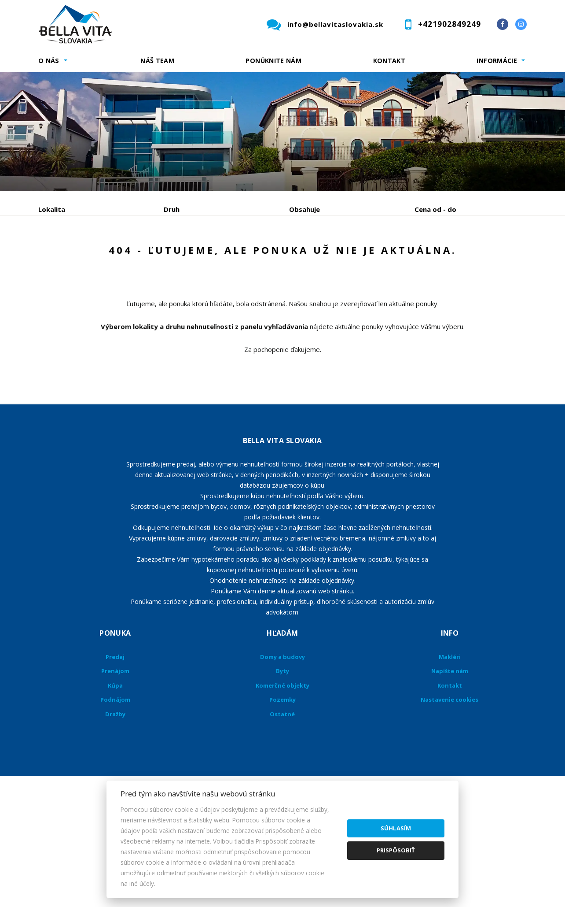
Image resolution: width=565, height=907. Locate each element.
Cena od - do (435, 209)
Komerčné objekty (282, 752)
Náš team (157, 60)
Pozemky (282, 766)
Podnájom (222, 255)
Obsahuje (304, 209)
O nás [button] (48, 60)
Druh (172, 209)
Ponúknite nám (273, 60)
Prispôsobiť (396, 850)
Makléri (450, 724)
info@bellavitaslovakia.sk (335, 24)
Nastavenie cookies (449, 766)
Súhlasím (396, 828)
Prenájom (119, 255)
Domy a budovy (282, 724)
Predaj (65, 255)
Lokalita (51, 209)
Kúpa (170, 255)
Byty (282, 738)
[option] (282, 131)
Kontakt (389, 60)
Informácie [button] (497, 60)
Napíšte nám (449, 738)
